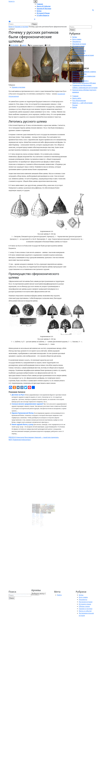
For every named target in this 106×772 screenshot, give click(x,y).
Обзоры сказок (77, 48)
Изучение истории (79, 44)
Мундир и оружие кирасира (37, 511)
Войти (74, 107)
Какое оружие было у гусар (22, 424)
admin (24, 45)
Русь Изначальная (79, 100)
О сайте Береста (43, 15)
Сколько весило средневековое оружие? (27, 404)
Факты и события (43, 6)
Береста (12, 1)
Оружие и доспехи (44, 9)
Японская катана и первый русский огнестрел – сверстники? (36, 511)
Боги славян (76, 39)
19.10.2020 (14, 45)
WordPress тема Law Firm (17, 594)
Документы (76, 42)
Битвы (39, 11)
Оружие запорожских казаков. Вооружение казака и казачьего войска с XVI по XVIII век (40, 511)
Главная (40, 4)
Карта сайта (76, 98)
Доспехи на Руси (18, 395)
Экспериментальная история (83, 55)
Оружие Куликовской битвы (23, 413)
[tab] (35, 1)
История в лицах (43, 13)
